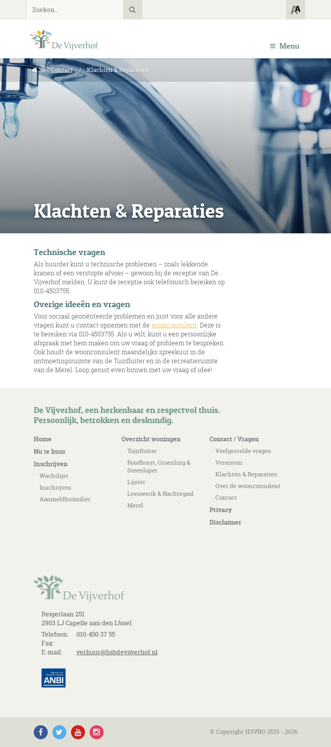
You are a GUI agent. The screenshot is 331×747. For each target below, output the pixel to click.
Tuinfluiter (142, 451)
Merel (135, 505)
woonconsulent (174, 325)
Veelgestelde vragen (243, 451)
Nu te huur (50, 451)
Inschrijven (51, 464)
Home (43, 439)
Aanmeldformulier (65, 499)
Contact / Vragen (234, 439)
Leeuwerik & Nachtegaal (160, 494)
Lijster (136, 482)
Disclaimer (225, 522)
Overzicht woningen (150, 439)
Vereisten (229, 462)
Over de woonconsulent (248, 486)
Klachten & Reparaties (246, 474)
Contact (62, 70)
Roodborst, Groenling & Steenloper (158, 466)
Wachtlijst (54, 476)
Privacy (221, 510)
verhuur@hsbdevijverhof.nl (117, 652)
